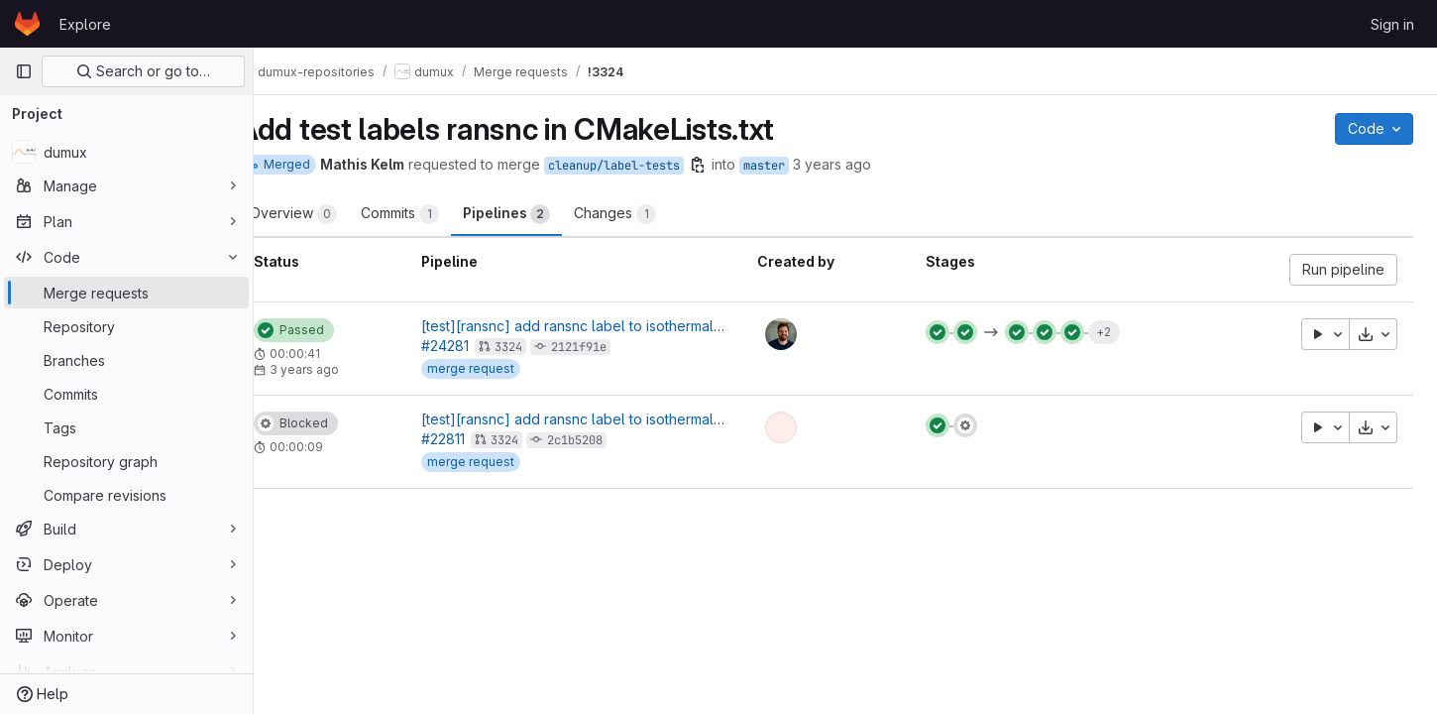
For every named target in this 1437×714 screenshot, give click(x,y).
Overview (333, 214)
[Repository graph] (126, 461)
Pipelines (546, 214)
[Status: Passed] (333, 330)
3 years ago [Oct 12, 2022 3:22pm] (871, 164)
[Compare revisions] (126, 495)
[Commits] (126, 394)
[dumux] (126, 152)
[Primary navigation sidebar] (24, 71)
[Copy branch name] (737, 165)
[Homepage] (27, 24)
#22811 (477, 438)
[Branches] (126, 360)
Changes (654, 214)
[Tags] (126, 427)
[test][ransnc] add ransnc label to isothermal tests (619, 325)
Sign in (1392, 24)
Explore (85, 24)
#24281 (479, 345)
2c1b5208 (609, 440)
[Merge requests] (126, 292)
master (804, 166)
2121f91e (613, 347)
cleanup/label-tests (653, 166)
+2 (1120, 331)
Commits (439, 214)
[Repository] (126, 326)
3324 (543, 347)
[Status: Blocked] (335, 423)
